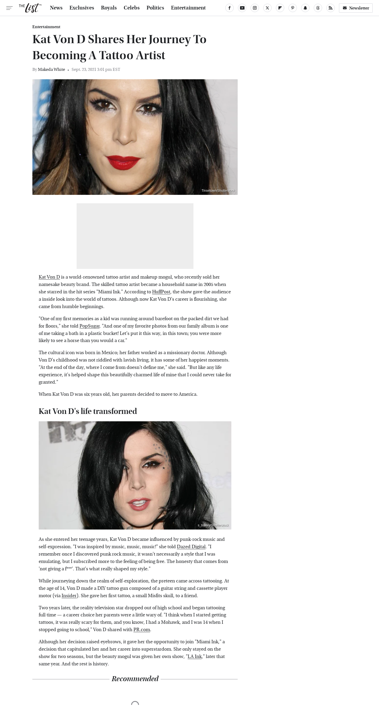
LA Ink (195, 656)
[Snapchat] (305, 8)
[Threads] (318, 8)
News (56, 8)
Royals (109, 8)
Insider (69, 596)
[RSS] (330, 8)
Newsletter (355, 8)
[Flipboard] (280, 8)
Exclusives (81, 8)
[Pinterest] (292, 8)
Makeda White (51, 69)
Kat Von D (49, 277)
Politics (155, 8)
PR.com (141, 629)
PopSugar (89, 326)
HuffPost (161, 292)
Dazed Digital (191, 547)
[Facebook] (229, 8)
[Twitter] (267, 8)
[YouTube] (242, 8)
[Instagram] (255, 8)
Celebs (132, 8)
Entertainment (188, 8)
